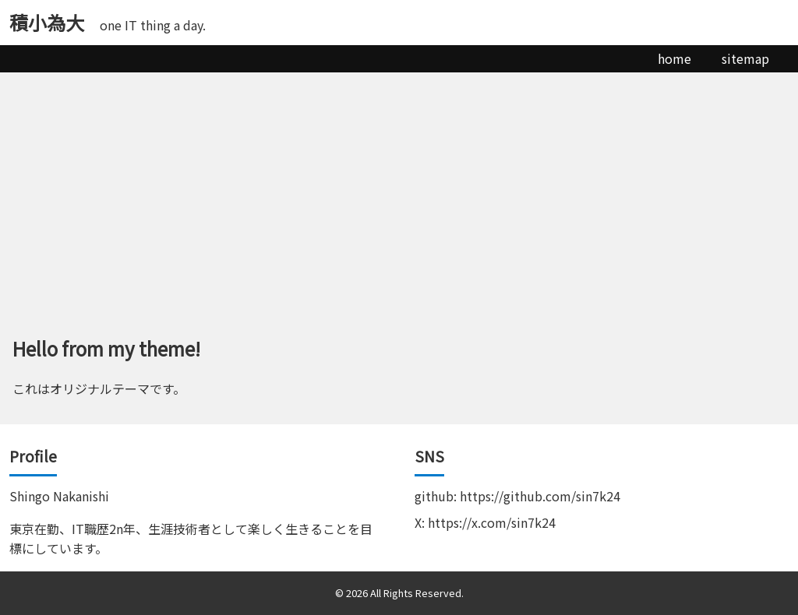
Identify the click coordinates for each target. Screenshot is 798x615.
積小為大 (46, 22)
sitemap (745, 58)
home (674, 58)
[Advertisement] (399, 189)
